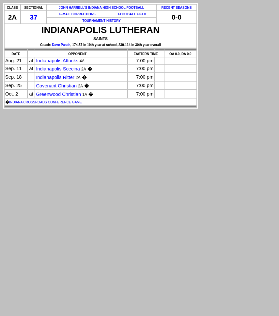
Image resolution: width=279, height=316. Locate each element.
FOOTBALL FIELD (132, 14)
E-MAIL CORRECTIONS (77, 14)
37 (34, 17)
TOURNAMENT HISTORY (101, 21)
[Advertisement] (29, 217)
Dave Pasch (61, 45)
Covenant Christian (56, 85)
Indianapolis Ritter (55, 77)
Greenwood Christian (58, 94)
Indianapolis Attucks (57, 60)
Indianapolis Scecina (58, 68)
